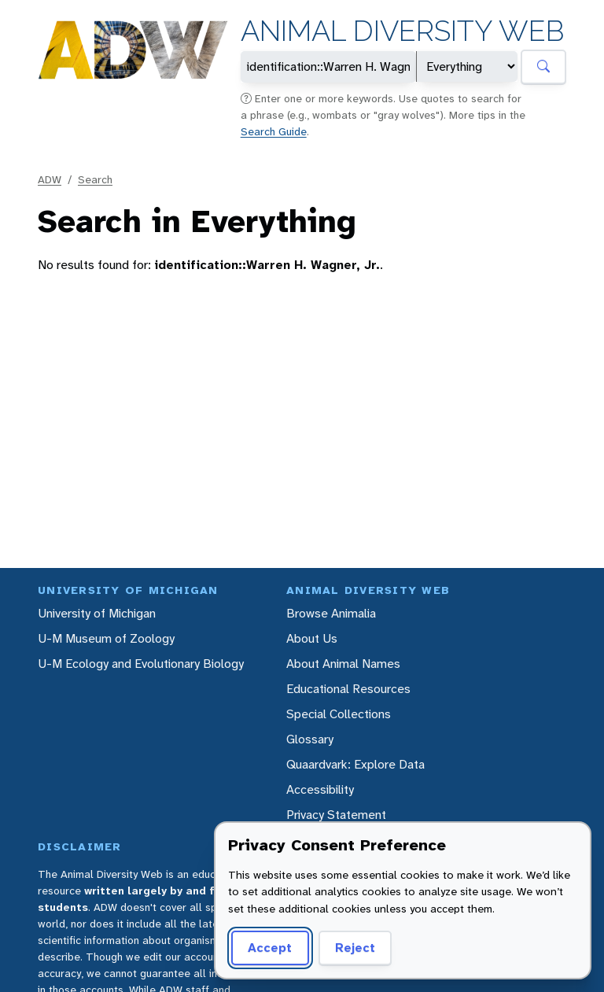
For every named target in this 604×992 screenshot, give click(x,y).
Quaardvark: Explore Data (355, 764)
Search (95, 179)
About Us (311, 638)
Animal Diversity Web (402, 31)
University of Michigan (97, 613)
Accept (270, 947)
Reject (355, 947)
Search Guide (274, 131)
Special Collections (338, 714)
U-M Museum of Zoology (106, 638)
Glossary (309, 739)
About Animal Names (343, 663)
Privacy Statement (336, 814)
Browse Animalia (331, 613)
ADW (49, 179)
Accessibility (320, 789)
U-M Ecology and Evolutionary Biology (141, 663)
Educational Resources (348, 688)
